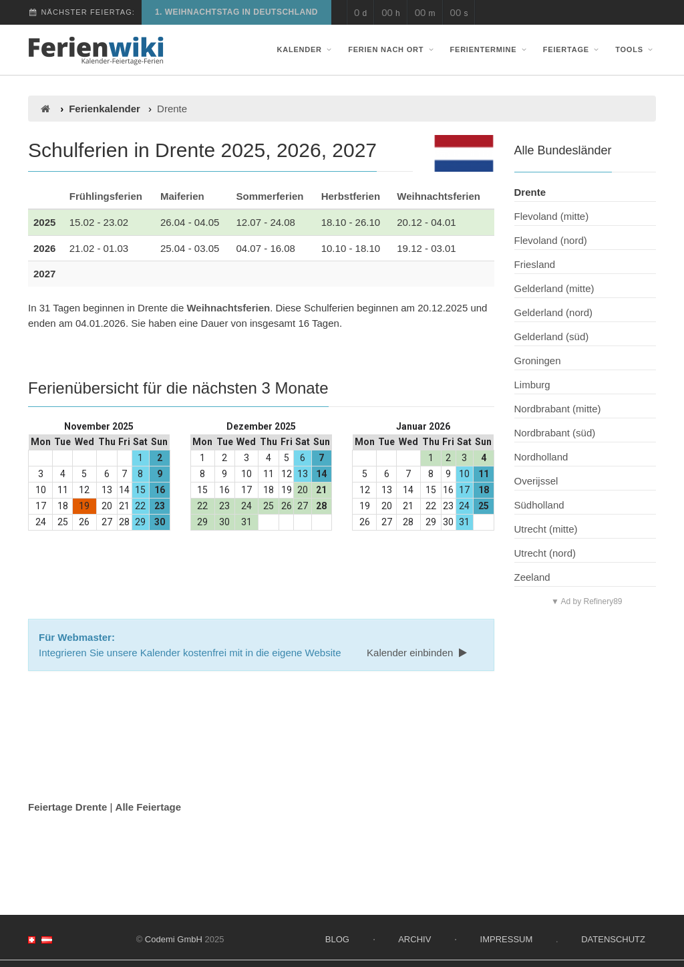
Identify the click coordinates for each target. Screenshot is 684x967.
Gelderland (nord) (553, 312)
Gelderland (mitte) (554, 288)
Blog (337, 939)
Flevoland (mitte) (551, 216)
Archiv (414, 939)
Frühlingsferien (105, 196)
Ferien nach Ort (392, 49)
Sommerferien (270, 196)
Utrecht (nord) (545, 553)
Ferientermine (490, 49)
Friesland (535, 264)
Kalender (306, 49)
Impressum (506, 939)
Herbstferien (350, 196)
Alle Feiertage (148, 807)
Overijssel (536, 481)
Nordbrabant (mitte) (557, 408)
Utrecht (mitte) (546, 529)
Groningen (537, 360)
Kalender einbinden (418, 652)
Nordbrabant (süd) (555, 432)
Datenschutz (613, 939)
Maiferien (182, 196)
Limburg (532, 384)
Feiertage (572, 49)
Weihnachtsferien (438, 196)
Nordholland (541, 456)
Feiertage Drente (67, 807)
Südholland (539, 505)
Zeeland (532, 577)
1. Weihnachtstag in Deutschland (236, 12)
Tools (635, 49)
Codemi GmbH (173, 939)
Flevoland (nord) (550, 240)
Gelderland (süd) (551, 336)
